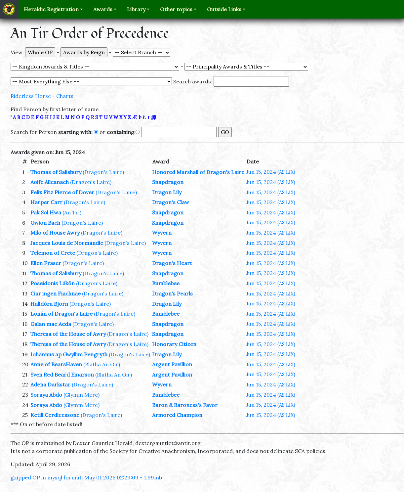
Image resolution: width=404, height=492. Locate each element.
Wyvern (162, 232)
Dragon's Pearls (172, 293)
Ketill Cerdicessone (54, 415)
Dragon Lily (167, 192)
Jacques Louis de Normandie (66, 243)
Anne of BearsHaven (56, 364)
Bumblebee (166, 283)
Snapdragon (167, 182)
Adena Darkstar (50, 384)
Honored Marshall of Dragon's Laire (198, 172)
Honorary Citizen (174, 344)
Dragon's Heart (172, 263)
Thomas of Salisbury (55, 172)
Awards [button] (102, 9)
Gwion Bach (45, 222)
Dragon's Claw (170, 202)
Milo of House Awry (55, 232)
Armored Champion (177, 415)
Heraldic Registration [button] (51, 9)
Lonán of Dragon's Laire (61, 313)
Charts (64, 96)
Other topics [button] (176, 9)
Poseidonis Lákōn (52, 283)
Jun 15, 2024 (270, 171)
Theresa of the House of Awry (68, 334)
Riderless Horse (31, 96)
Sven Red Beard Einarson (62, 374)
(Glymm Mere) (81, 394)
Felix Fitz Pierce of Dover (62, 192)
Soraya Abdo (46, 394)
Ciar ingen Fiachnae (55, 293)
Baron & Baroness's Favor (185, 405)
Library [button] (136, 9)
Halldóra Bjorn (49, 303)
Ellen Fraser (45, 263)
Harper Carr (46, 202)
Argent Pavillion (172, 364)
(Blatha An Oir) (101, 364)
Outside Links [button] (224, 9)
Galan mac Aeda (50, 324)
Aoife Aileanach (49, 182)
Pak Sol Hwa (45, 212)
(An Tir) (71, 212)
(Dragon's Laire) (103, 172)
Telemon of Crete (52, 252)
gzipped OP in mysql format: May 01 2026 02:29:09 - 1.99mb (86, 477)
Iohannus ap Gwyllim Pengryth (68, 354)
